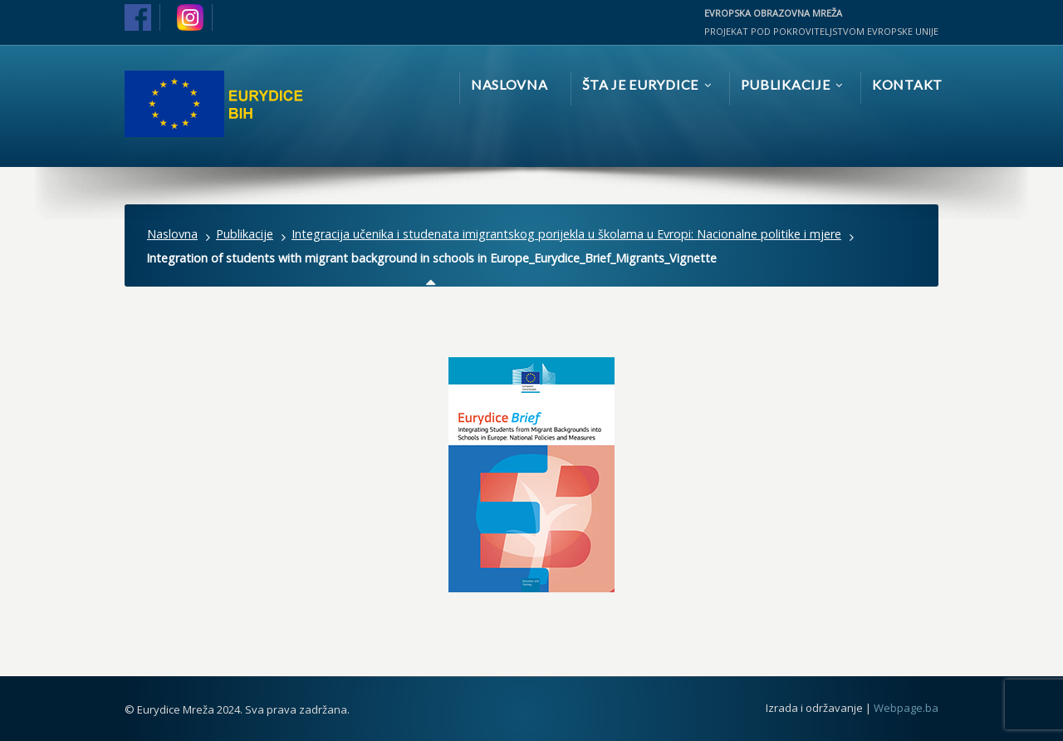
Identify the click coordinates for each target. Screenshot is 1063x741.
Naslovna (172, 234)
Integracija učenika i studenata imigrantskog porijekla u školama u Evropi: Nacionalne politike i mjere (566, 234)
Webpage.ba (906, 707)
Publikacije (244, 234)
